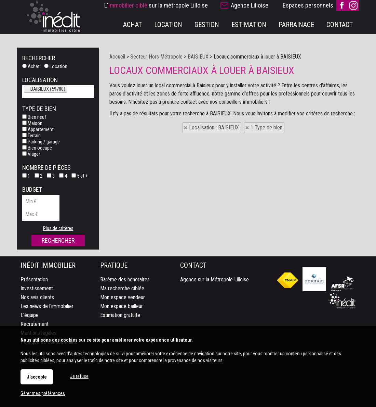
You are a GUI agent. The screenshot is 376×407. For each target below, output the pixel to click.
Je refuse (79, 376)
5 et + (79, 176)
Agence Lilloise (249, 5)
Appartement (38, 129)
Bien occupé (37, 148)
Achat (31, 66)
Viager (31, 154)
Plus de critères (58, 228)
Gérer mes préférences (43, 393)
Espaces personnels (308, 5)
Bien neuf (34, 117)
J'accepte (37, 377)
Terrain (31, 135)
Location (55, 66)
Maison (32, 123)
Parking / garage (41, 142)
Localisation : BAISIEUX (214, 127)
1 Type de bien (266, 127)
